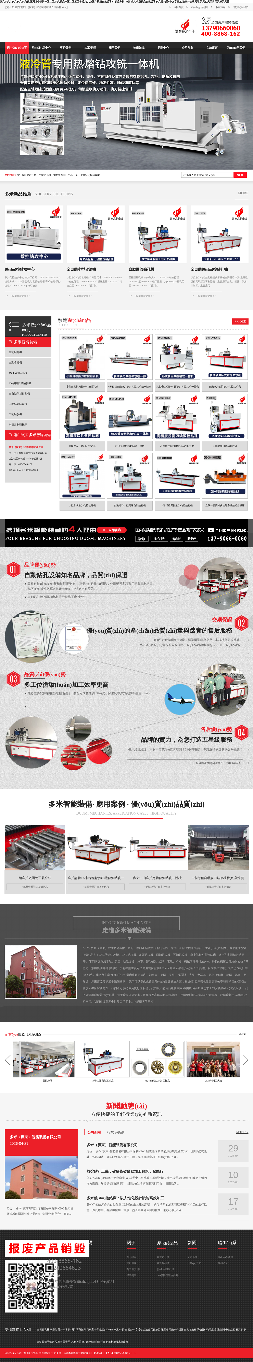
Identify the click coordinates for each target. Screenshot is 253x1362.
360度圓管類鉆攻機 (20, 383)
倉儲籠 (218, 1329)
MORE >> (242, 1132)
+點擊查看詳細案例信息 (35, 886)
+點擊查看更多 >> (20, 296)
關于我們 (114, 47)
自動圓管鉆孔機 (141, 269)
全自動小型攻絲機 (81, 269)
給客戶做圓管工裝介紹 (35, 878)
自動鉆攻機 (15, 414)
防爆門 (72, 1329)
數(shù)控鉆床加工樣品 (156, 1080)
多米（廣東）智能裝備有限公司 (35, 1137)
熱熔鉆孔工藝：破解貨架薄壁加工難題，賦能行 (125, 1172)
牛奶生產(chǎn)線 (103, 1329)
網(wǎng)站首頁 (17, 47)
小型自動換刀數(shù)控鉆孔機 (82, 386)
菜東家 (90, 1329)
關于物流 (131, 1257)
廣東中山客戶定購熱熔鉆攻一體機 (157, 878)
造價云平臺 (99, 1341)
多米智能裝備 (25, 342)
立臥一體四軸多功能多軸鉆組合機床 (224, 505)
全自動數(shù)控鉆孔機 (209, 269)
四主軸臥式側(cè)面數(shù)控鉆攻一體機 (177, 386)
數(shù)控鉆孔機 (18, 372)
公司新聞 (94, 1132)
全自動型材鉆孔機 (19, 393)
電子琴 (66, 1341)
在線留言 (212, 47)
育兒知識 (81, 1329)
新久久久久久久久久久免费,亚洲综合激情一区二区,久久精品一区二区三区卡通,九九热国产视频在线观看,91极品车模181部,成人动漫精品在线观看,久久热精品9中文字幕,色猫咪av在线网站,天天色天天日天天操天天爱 (114, 1)
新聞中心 (163, 47)
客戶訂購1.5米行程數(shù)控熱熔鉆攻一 (96, 878)
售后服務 (131, 1263)
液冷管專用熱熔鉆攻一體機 (129, 446)
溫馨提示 (131, 1275)
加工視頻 (90, 47)
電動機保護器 (176, 1329)
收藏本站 (221, 7)
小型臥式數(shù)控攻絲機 (82, 505)
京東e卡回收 (120, 1329)
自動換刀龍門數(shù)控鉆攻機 (225, 386)
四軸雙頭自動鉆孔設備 (225, 446)
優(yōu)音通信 (135, 1329)
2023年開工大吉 (212, 1080)
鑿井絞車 (63, 1329)
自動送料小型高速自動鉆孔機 (130, 505)
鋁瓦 (232, 1329)
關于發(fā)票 (133, 1269)
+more (242, 193)
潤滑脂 (53, 1329)
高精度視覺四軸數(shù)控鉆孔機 (177, 446)
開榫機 (226, 1329)
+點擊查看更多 (144, 1001)
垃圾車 (58, 1341)
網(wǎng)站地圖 (199, 7)
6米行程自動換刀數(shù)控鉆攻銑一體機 (129, 386)
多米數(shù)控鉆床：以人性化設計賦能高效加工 (125, 1198)
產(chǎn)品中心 (41, 47)
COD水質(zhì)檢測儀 (82, 1341)
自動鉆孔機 (15, 352)
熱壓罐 (164, 1329)
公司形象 (187, 47)
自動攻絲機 (15, 362)
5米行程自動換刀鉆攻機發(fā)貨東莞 (218, 878)
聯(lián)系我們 (241, 7)
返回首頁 (179, 7)
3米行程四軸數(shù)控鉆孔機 (177, 505)
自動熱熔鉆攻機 (18, 403)
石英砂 (239, 1329)
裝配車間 (46, 1080)
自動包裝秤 (190, 1329)
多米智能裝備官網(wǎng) (77, 1352)
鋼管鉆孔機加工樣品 (101, 1080)
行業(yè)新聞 (116, 1132)
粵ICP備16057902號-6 (118, 1352)
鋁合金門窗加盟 (151, 1329)
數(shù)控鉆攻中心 (20, 269)
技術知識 (138, 47)
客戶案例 (65, 47)
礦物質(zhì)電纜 (205, 1329)
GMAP (98, 1352)
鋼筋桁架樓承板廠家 (117, 1341)
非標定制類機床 (18, 424)
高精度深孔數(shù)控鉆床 (82, 446)
